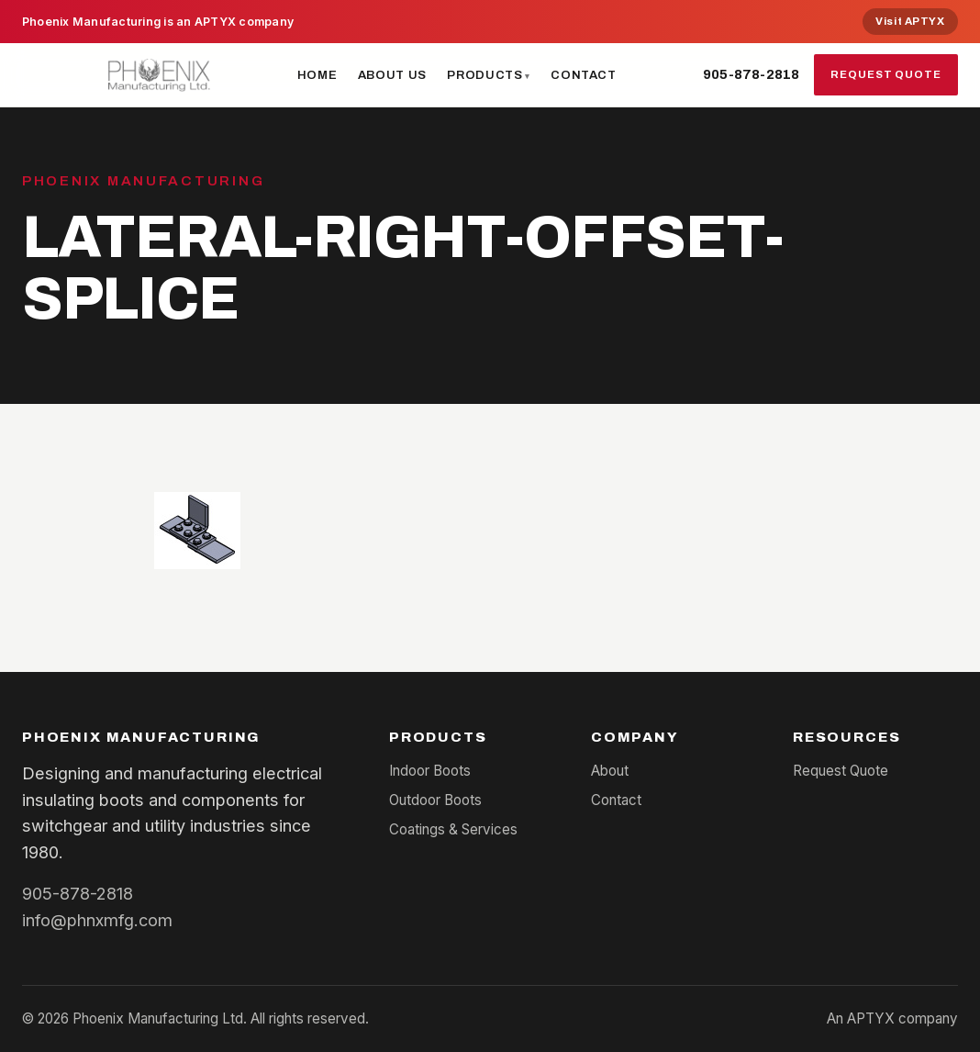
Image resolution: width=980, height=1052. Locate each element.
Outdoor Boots (435, 800)
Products (484, 75)
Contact (584, 75)
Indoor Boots (430, 770)
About (610, 770)
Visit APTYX (909, 21)
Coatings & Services (453, 829)
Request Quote (885, 74)
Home (317, 75)
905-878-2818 (751, 74)
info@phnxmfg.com (97, 920)
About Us (392, 75)
